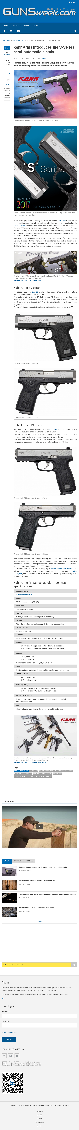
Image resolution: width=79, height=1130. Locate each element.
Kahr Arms (62, 221)
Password (6, 1021)
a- (6, 84)
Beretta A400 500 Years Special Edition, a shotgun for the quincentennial (47, 894)
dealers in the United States (62, 569)
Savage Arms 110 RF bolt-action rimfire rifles (36, 908)
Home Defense (18, 773)
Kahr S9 (35, 292)
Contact (39, 1115)
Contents (15, 26)
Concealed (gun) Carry (65, 771)
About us (40, 1111)
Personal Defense (39, 773)
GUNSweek (7, 54)
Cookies (39, 1126)
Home (6, 26)
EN (72, 2)
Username (6, 1011)
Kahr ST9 (53, 429)
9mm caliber (34, 771)
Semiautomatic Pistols (21, 776)
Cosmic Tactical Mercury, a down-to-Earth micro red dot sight (43, 867)
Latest (7, 861)
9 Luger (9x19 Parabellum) (47, 771)
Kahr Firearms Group (24, 595)
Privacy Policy (39, 1122)
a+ (9, 84)
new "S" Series (19, 226)
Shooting (34, 776)
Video (26, 26)
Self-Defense (57, 773)
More (35, 26)
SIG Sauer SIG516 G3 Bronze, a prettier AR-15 (37, 881)
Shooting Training (45, 776)
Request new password (10, 1032)
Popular (17, 861)
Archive (29, 861)
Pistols (43, 58)
